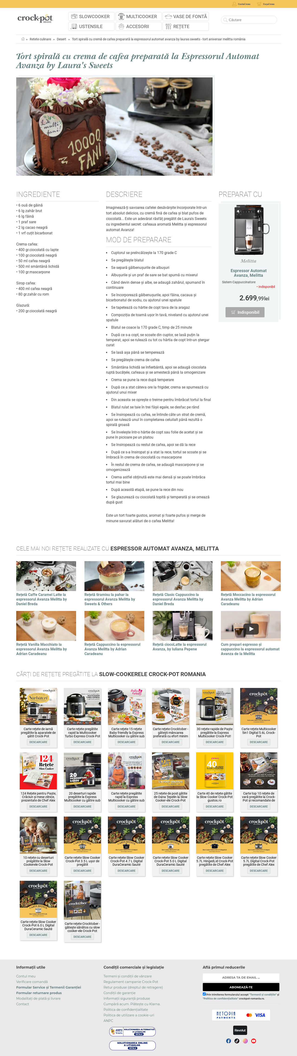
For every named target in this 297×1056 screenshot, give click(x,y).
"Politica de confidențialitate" (220, 998)
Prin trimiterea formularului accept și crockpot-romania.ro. (241, 996)
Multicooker (141, 16)
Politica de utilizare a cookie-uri (128, 1015)
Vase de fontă (190, 16)
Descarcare (38, 742)
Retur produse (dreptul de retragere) (133, 987)
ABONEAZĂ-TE (241, 987)
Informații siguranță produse (126, 998)
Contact (22, 1004)
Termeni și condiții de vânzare (127, 976)
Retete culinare (40, 39)
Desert (61, 39)
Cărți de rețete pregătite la (111, 674)
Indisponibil (248, 312)
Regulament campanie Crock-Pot (130, 982)
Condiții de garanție (119, 993)
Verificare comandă (32, 982)
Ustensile (91, 26)
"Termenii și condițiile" (263, 994)
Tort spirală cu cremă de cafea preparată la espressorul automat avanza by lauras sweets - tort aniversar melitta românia (158, 39)
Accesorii (137, 26)
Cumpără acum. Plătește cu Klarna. (131, 1004)
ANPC (108, 1021)
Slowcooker (94, 16)
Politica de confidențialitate (125, 1010)
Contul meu (26, 976)
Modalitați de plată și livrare (38, 998)
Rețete (181, 26)
